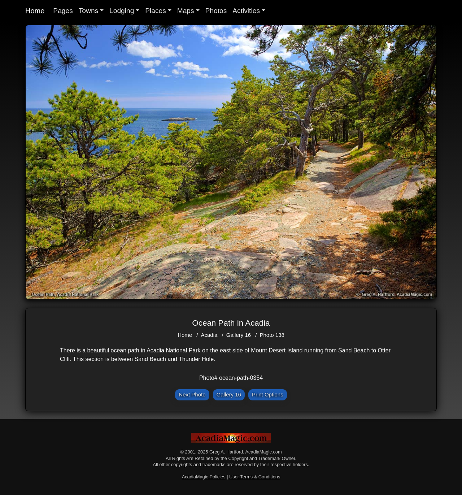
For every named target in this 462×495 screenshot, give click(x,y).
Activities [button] (246, 10)
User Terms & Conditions (254, 476)
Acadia (209, 335)
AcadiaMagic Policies (204, 476)
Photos (216, 10)
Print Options (267, 394)
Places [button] (155, 10)
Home (34, 11)
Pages (63, 10)
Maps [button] (185, 10)
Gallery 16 (238, 335)
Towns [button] (88, 10)
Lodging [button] (121, 10)
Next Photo (192, 394)
